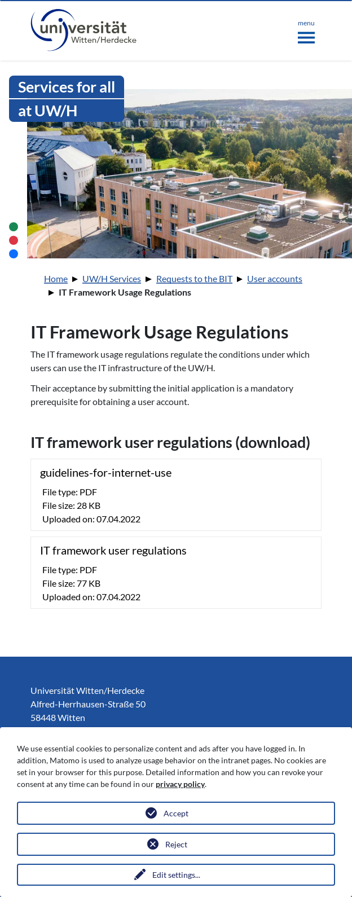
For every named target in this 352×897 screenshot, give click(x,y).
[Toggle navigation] (306, 29)
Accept (176, 813)
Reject (176, 844)
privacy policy (180, 784)
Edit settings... (176, 875)
